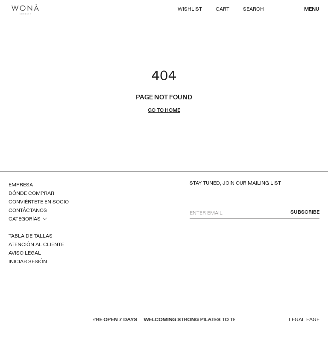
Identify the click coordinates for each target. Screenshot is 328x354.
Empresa (21, 184)
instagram (46, 320)
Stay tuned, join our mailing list (235, 183)
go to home (164, 110)
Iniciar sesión (28, 261)
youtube (23, 320)
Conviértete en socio (39, 201)
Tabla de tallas (31, 235)
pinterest (34, 320)
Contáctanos (28, 210)
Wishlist (190, 9)
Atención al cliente (36, 244)
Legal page (304, 319)
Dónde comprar (31, 193)
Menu (311, 9)
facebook (12, 320)
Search (253, 9)
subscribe (304, 212)
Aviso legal (25, 253)
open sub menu (45, 218)
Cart (222, 9)
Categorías (25, 218)
